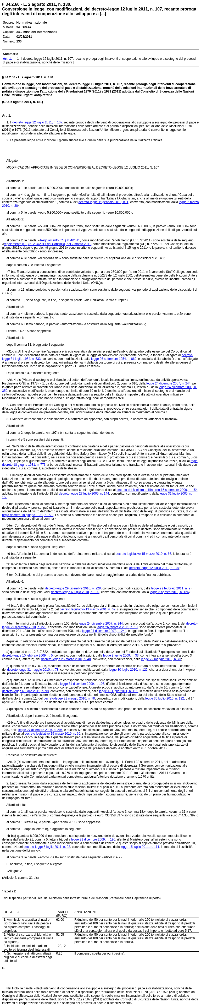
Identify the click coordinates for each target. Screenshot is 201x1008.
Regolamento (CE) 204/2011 (60, 240)
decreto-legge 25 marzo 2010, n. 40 (66, 659)
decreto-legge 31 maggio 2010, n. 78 (32, 669)
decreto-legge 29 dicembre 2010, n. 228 (73, 588)
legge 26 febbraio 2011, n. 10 (117, 627)
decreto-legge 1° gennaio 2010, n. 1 (104, 202)
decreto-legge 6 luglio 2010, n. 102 (75, 592)
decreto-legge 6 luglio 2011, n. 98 (25, 691)
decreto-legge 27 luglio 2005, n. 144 (84, 493)
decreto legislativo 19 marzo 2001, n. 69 (87, 609)
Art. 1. (6, 115)
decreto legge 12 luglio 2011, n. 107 (37, 122)
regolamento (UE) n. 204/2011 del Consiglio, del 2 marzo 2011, (48, 244)
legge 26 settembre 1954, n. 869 (113, 359)
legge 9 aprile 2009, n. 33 (120, 655)
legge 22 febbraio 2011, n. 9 (170, 588)
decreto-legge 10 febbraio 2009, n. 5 (27, 655)
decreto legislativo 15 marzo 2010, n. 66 (143, 554)
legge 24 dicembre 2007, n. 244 (168, 383)
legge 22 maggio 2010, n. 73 (161, 659)
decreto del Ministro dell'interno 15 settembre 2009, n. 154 (156, 490)
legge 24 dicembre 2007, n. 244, (104, 631)
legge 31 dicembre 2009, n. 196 (82, 684)
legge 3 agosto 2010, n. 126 (169, 592)
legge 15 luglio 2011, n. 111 (118, 691)
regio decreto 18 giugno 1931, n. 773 (27, 515)
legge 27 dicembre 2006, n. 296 (40, 730)
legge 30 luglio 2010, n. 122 (128, 669)
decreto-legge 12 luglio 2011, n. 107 (154, 568)
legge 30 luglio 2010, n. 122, (165, 698)
